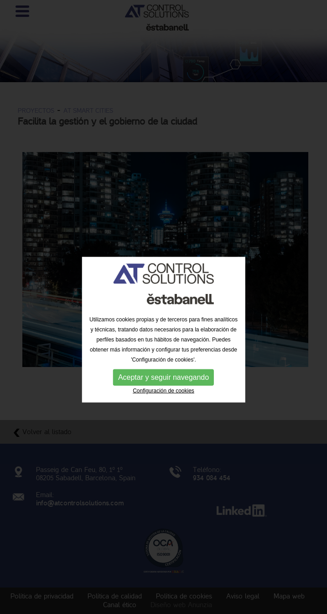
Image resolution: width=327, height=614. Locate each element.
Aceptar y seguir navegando (163, 396)
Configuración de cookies (163, 410)
